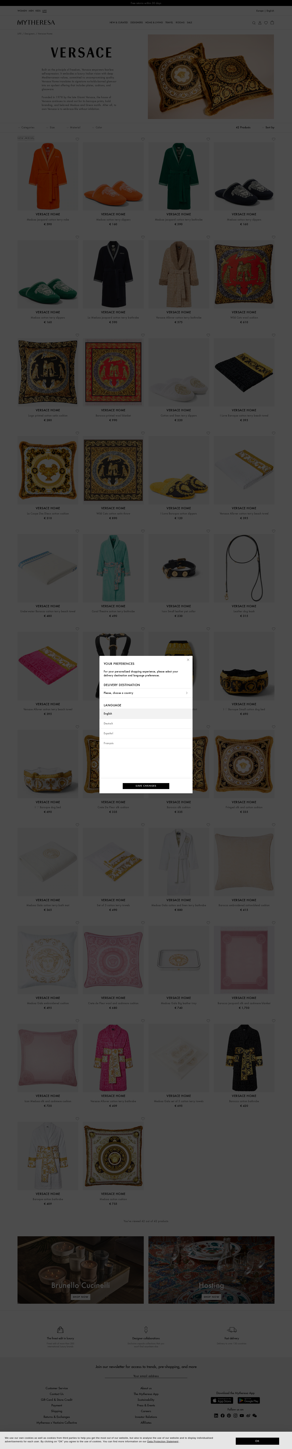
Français (109, 743)
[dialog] (146, 1440)
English (108, 713)
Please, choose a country (146, 693)
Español (108, 733)
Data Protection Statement (162, 1441)
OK (257, 1441)
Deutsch (108, 723)
